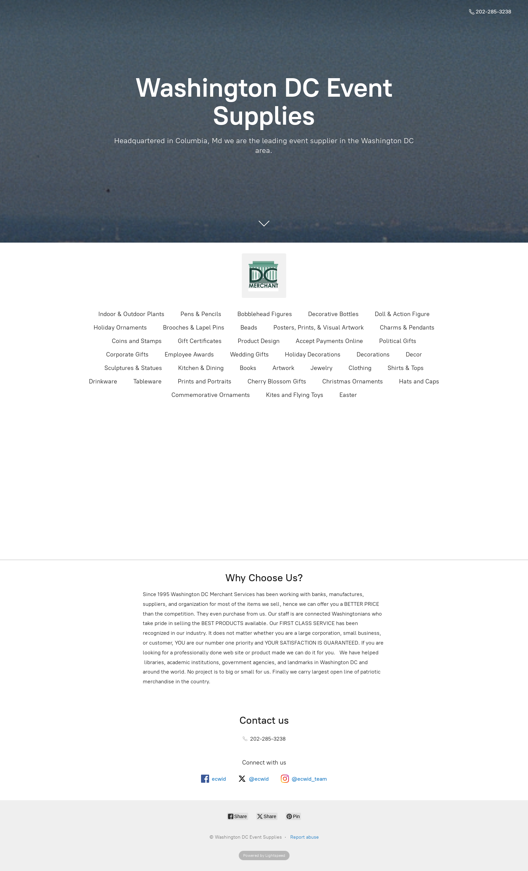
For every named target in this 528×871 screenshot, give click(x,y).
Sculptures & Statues (133, 368)
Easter (348, 395)
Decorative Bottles (333, 314)
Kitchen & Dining (201, 368)
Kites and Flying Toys (294, 395)
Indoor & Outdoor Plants (131, 314)
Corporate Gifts (127, 354)
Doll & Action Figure (402, 314)
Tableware (147, 381)
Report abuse (304, 837)
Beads (248, 327)
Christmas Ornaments (352, 381)
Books (248, 368)
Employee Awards (189, 354)
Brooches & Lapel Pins (193, 327)
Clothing (360, 368)
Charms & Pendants (407, 327)
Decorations (373, 354)
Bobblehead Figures (264, 314)
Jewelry (321, 368)
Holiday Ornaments (120, 327)
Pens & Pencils (200, 314)
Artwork (283, 368)
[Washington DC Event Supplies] (264, 275)
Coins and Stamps (137, 341)
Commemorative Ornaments (210, 395)
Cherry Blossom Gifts (277, 381)
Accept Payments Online (329, 341)
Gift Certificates (200, 341)
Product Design (258, 341)
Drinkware (103, 381)
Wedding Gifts (249, 354)
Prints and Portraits (204, 381)
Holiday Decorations (312, 354)
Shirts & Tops (406, 368)
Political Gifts (397, 341)
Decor (414, 354)
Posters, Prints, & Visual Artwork (318, 327)
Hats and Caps (419, 381)
